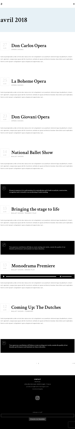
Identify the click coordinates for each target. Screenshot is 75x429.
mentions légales (37, 389)
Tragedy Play (30, 213)
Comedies (29, 311)
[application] (37, 276)
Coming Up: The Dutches (36, 307)
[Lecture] (4, 276)
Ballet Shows (17, 156)
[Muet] (60, 276)
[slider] (31, 276)
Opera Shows (17, 49)
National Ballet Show (32, 152)
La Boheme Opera (28, 81)
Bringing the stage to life (35, 209)
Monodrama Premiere (33, 266)
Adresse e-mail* (37, 412)
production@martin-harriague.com (37, 386)
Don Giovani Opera (30, 117)
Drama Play (30, 269)
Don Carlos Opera (28, 45)
